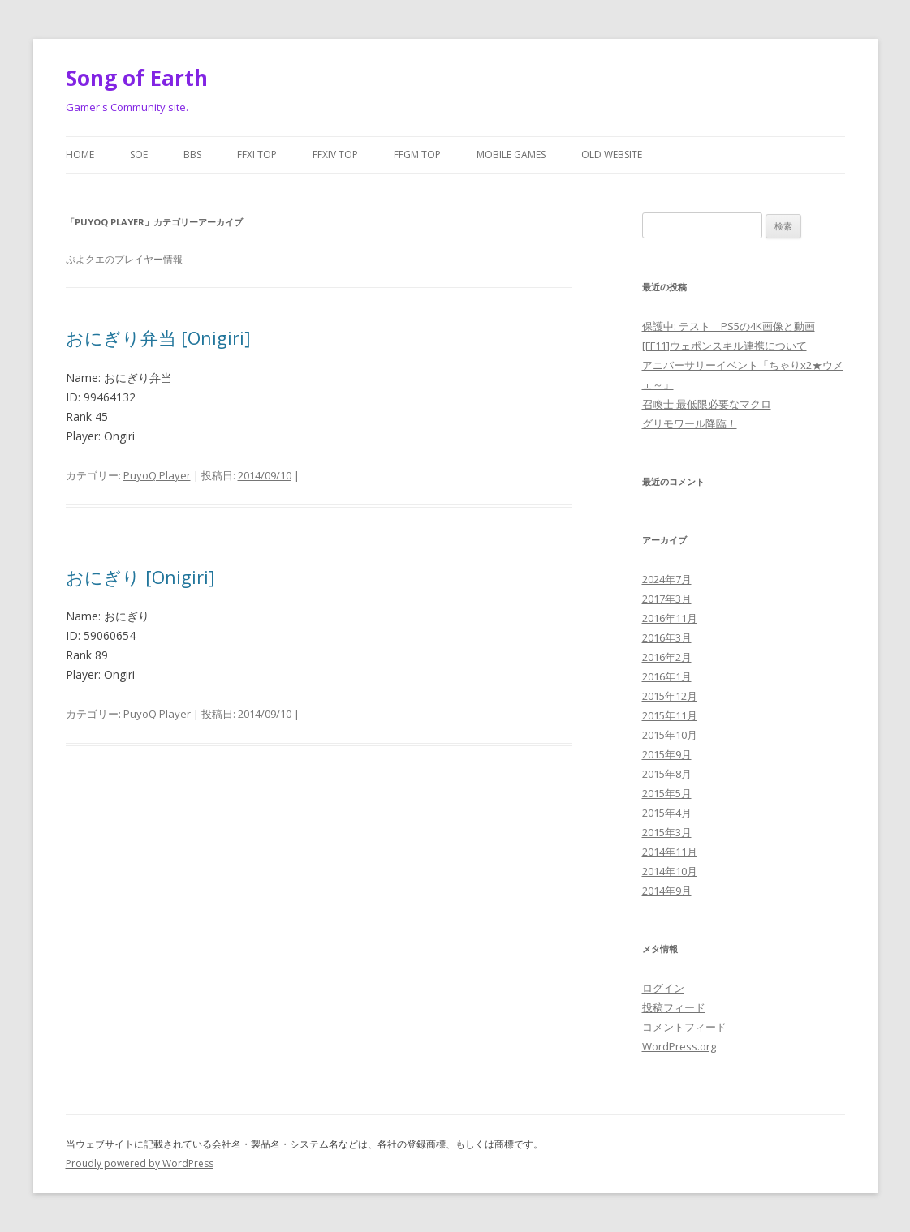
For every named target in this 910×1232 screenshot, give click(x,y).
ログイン (663, 988)
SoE (139, 154)
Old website (611, 154)
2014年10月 (669, 871)
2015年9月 (667, 754)
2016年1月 (667, 676)
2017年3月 (667, 598)
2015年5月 (667, 793)
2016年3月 (667, 637)
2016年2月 (667, 657)
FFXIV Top (335, 154)
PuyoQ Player (157, 475)
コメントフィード (684, 1027)
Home (80, 154)
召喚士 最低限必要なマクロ (706, 404)
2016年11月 (669, 618)
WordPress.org (679, 1046)
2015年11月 (669, 715)
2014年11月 (669, 851)
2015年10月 (669, 735)
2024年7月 (667, 579)
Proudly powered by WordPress (139, 1163)
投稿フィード (673, 1007)
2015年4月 (667, 812)
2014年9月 (667, 890)
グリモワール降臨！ (689, 423)
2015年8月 (667, 773)
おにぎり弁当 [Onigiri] (158, 337)
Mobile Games (511, 154)
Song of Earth (137, 77)
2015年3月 (667, 832)
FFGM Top (417, 154)
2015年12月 (669, 696)
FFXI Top (257, 154)
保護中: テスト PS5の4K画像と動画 (728, 326)
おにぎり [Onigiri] (140, 576)
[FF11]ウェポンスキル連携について (724, 345)
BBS (192, 154)
